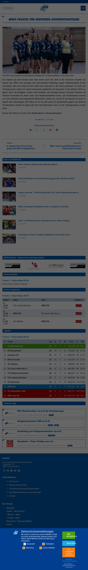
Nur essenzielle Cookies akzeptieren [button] (69, 561)
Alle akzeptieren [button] (71, 544)
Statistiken (48, 553)
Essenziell (29, 553)
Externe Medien (47, 557)
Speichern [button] (71, 552)
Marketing (28, 557)
